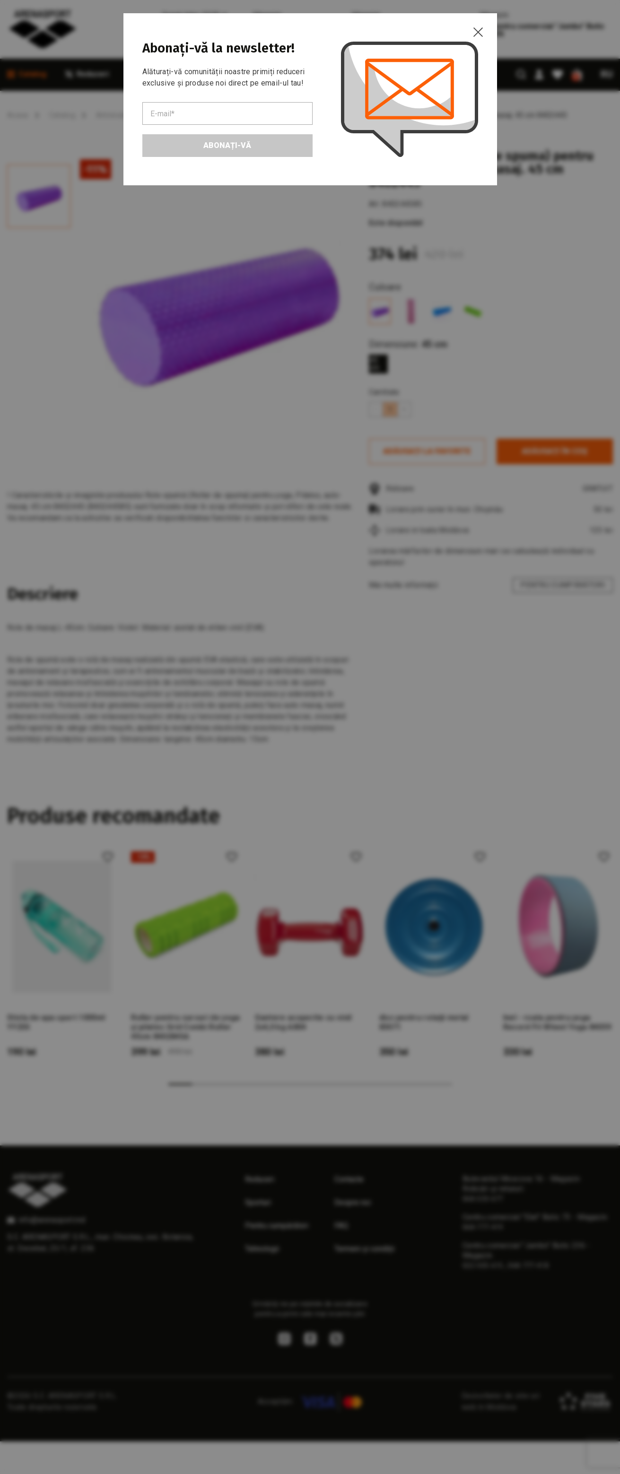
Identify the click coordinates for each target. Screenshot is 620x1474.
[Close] (478, 32)
